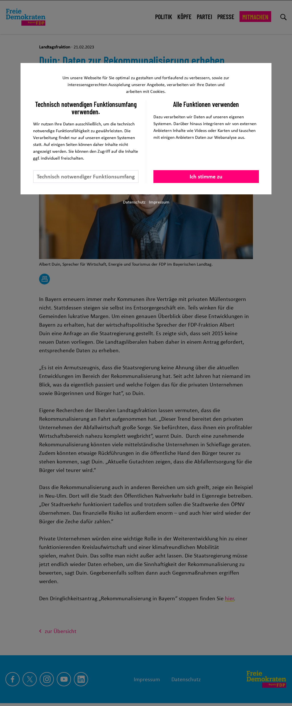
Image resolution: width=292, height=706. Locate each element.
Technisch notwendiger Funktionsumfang (86, 176)
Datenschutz (134, 202)
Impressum (159, 202)
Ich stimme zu (206, 176)
